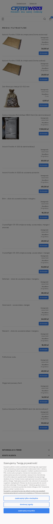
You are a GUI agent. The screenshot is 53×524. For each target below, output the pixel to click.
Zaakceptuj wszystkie (26, 511)
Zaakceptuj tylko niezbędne (26, 498)
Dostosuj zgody (26, 504)
